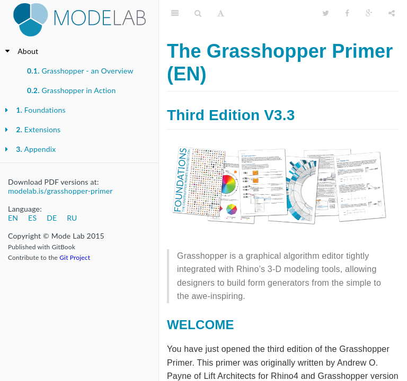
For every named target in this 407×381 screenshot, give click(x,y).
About (27, 51)
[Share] (392, 13)
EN (13, 217)
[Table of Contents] (175, 13)
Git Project (74, 257)
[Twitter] (325, 13)
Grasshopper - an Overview (80, 70)
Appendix (36, 148)
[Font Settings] (220, 13)
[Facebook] (347, 13)
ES (32, 217)
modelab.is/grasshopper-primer (60, 190)
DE (52, 217)
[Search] (198, 13)
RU (72, 217)
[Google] (369, 13)
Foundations (41, 109)
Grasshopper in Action (71, 90)
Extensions (38, 129)
